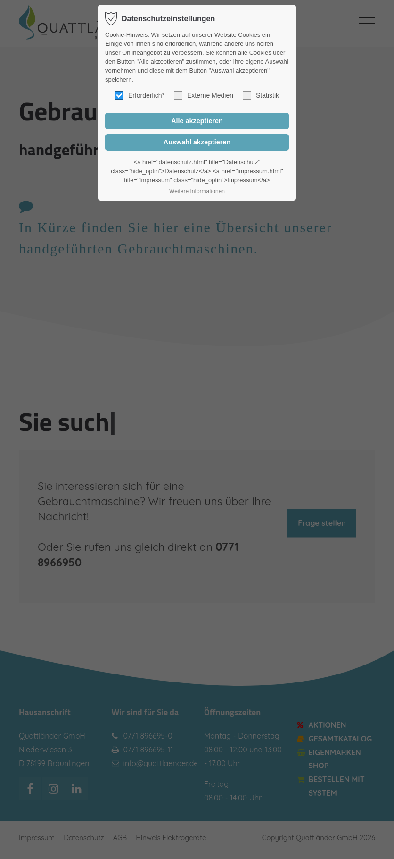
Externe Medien (203, 95)
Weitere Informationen (197, 191)
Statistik (261, 95)
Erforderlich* (139, 95)
